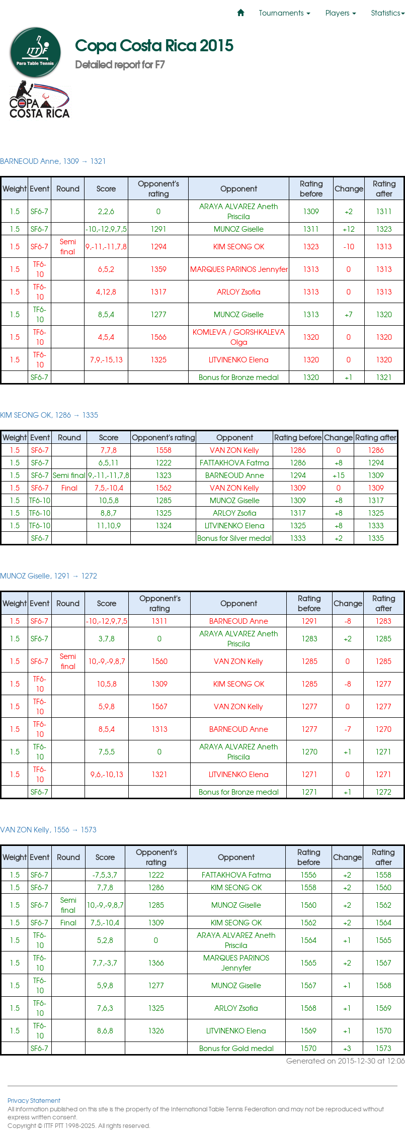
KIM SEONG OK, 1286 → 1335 (49, 415)
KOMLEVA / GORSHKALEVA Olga (239, 337)
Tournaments (284, 13)
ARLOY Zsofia (239, 292)
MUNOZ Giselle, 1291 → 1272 (48, 576)
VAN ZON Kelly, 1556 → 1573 (48, 829)
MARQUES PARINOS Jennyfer (239, 269)
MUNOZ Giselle (239, 229)
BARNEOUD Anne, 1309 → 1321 (53, 161)
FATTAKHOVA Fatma (234, 462)
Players (341, 13)
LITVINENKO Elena (239, 359)
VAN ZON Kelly (234, 450)
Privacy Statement (34, 1100)
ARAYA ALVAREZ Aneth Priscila (238, 211)
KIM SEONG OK (238, 246)
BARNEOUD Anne (234, 475)
